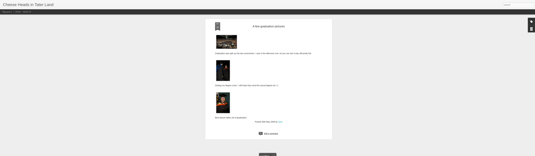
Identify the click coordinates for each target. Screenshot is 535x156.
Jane (280, 52)
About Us (27, 12)
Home (18, 12)
